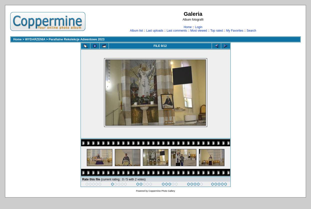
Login (198, 27)
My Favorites (234, 30)
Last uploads (154, 30)
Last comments (177, 30)
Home (188, 27)
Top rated (216, 30)
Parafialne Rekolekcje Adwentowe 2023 (77, 39)
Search (251, 30)
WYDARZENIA (35, 39)
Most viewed (198, 30)
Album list (136, 30)
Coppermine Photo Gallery (161, 191)
